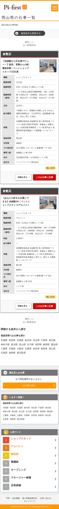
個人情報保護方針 (29, 498)
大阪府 (20, 348)
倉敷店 (7, 54)
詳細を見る (22, 177)
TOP (8, 498)
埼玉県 (36, 340)
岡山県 (52, 348)
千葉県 (44, 340)
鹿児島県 (21, 352)
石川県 (30, 344)
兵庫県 (28, 348)
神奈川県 (5, 344)
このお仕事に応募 (44, 177)
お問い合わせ (45, 498)
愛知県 (54, 344)
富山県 (22, 344)
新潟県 (14, 344)
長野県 (38, 344)
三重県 (4, 348)
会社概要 (16, 498)
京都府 (12, 348)
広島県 (4, 352)
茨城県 (20, 340)
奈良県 (36, 348)
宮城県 (4, 340)
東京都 (52, 340)
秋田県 (12, 340)
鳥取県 (44, 348)
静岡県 (46, 344)
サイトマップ (29, 501)
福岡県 (12, 352)
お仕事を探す (29, 385)
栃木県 (28, 340)
